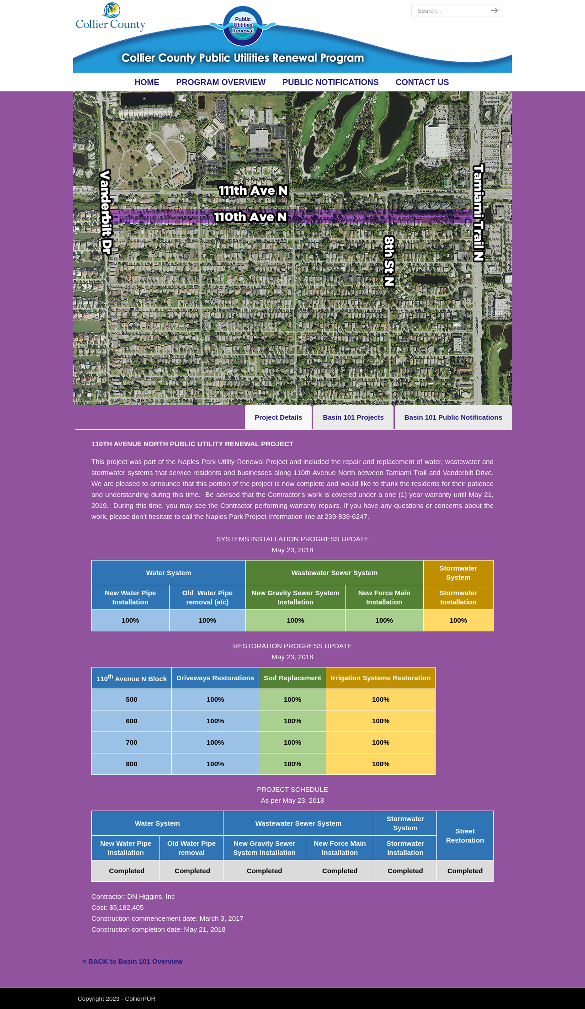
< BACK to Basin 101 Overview (132, 961)
